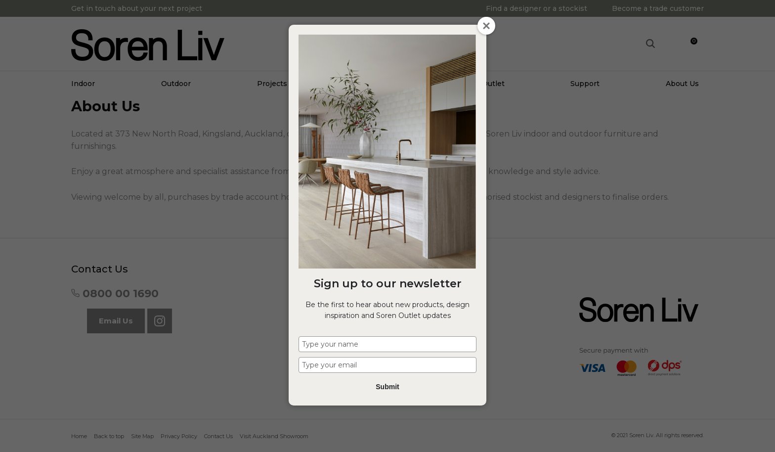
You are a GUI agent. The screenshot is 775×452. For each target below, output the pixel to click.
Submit (387, 387)
